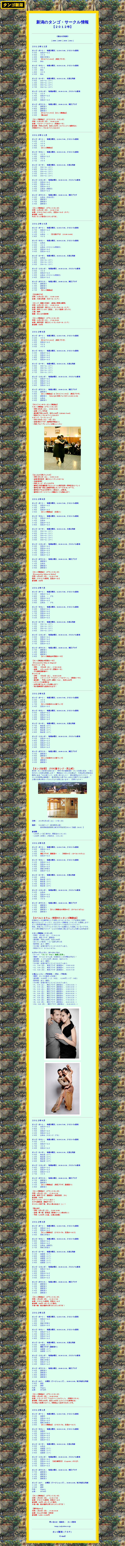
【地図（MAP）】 (78, 827)
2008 (54, 41)
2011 (70, 41)
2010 (65, 41)
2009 (60, 41)
